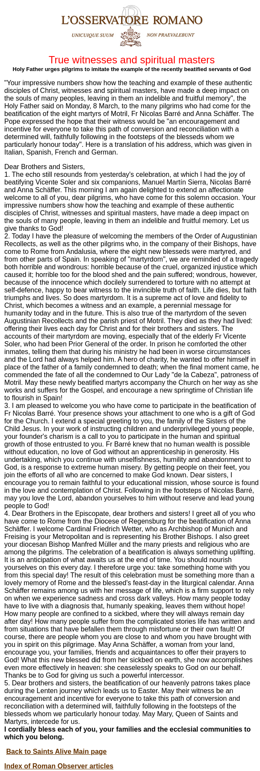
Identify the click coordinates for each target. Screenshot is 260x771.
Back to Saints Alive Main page (56, 751)
